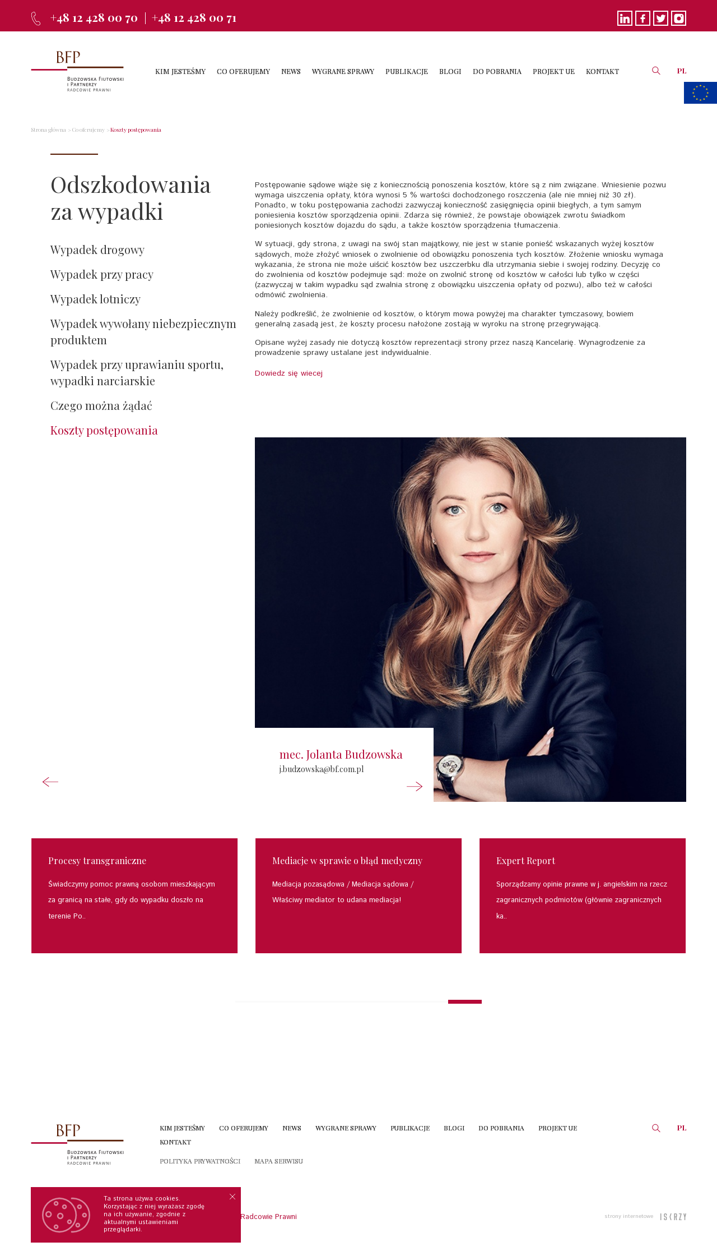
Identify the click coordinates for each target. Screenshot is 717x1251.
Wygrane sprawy (345, 1127)
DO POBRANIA (497, 71)
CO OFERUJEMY (243, 71)
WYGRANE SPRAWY (343, 71)
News (291, 1127)
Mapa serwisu (278, 1160)
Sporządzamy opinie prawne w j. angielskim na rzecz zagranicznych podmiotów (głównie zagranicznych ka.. (581, 900)
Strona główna (48, 129)
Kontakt (175, 1141)
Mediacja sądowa (380, 884)
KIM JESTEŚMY (180, 71)
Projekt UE (557, 1127)
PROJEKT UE (554, 71)
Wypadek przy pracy (101, 273)
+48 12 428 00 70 (94, 17)
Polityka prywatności (200, 1160)
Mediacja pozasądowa (308, 884)
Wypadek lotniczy (95, 298)
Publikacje (410, 1127)
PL (682, 70)
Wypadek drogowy (97, 249)
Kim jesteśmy (182, 1127)
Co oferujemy (88, 129)
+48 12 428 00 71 (194, 17)
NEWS (291, 71)
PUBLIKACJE (406, 71)
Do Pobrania (501, 1127)
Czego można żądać (101, 405)
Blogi (454, 1127)
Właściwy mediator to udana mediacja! (336, 900)
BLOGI (450, 71)
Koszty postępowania (135, 129)
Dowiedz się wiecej (289, 373)
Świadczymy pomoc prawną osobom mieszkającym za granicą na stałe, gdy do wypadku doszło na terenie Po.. (131, 900)
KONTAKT (602, 71)
